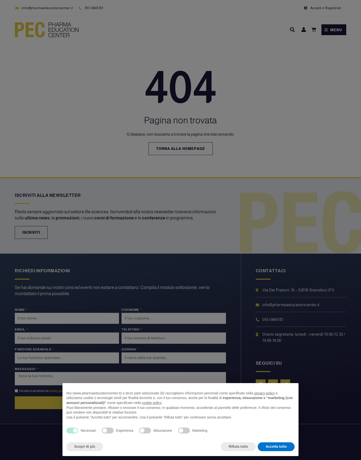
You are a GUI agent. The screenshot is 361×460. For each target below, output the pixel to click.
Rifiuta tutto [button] (238, 446)
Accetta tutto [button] (276, 446)
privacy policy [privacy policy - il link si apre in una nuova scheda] (264, 393)
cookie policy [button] (151, 403)
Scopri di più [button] (84, 446)
